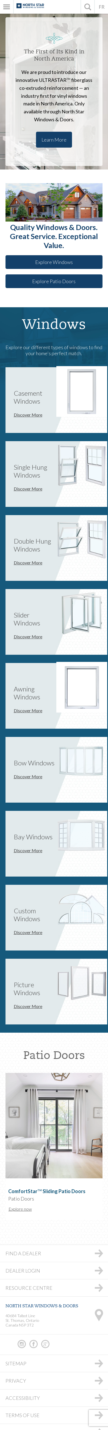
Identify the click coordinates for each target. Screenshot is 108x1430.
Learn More (54, 140)
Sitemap (15, 1363)
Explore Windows (54, 262)
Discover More (28, 414)
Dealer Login (22, 1271)
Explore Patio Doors (54, 281)
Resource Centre (28, 1288)
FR (101, 7)
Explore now (20, 1208)
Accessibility (22, 1398)
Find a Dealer (23, 1253)
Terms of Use (22, 1415)
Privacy (15, 1381)
